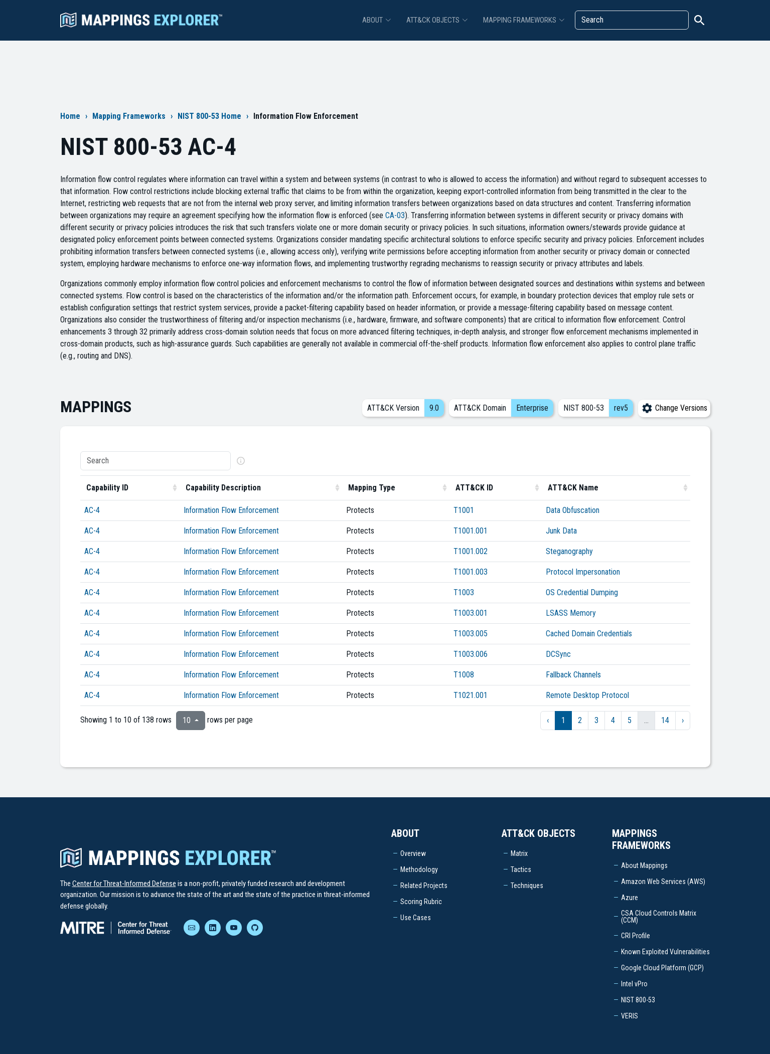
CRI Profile (635, 935)
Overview (413, 853)
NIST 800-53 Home (209, 116)
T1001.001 (470, 531)
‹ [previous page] (548, 720)
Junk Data (561, 531)
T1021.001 (470, 695)
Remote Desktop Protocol (587, 695)
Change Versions (674, 408)
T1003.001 (470, 613)
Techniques (527, 885)
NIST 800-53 (638, 999)
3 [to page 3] (596, 720)
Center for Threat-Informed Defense (124, 883)
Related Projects (423, 885)
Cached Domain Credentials (589, 633)
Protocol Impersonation (583, 572)
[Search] (632, 20)
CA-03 (395, 215)
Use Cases (415, 917)
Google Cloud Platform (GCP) (662, 967)
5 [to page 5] (630, 720)
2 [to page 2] (580, 720)
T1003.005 (470, 633)
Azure (629, 897)
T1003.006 (470, 654)
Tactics (521, 869)
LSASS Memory (571, 613)
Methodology (419, 869)
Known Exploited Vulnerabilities (665, 951)
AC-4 (92, 510)
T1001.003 (470, 572)
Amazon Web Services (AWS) (663, 881)
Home (70, 116)
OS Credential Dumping (582, 592)
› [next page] (683, 720)
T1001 (463, 510)
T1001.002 (470, 551)
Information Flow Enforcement (231, 510)
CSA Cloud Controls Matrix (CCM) (658, 917)
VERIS (629, 1015)
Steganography (569, 551)
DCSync (558, 654)
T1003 (463, 592)
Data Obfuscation (572, 510)
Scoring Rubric (421, 901)
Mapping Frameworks (129, 116)
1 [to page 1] (563, 720)
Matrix (519, 853)
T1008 (463, 674)
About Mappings (644, 865)
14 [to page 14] (665, 720)
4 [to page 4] (613, 720)
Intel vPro (634, 983)
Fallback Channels (573, 674)
